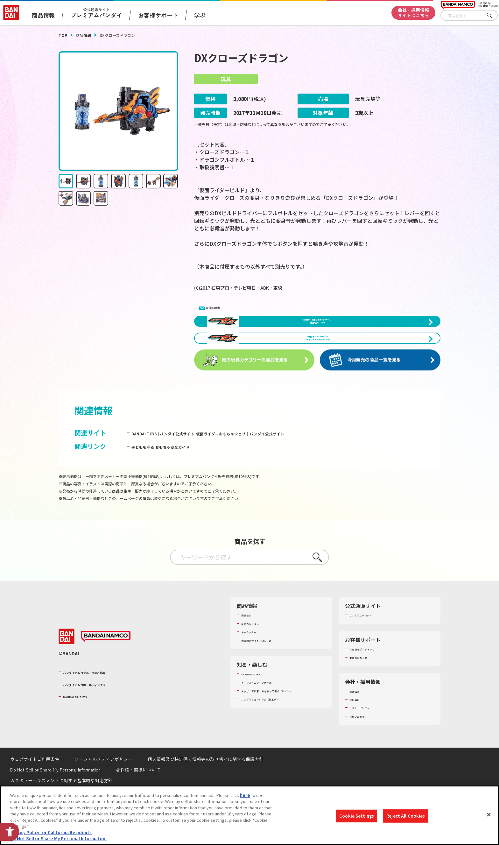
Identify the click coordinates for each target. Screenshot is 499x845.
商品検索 (249, 649)
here (245, 795)
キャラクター (253, 666)
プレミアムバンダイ (368, 649)
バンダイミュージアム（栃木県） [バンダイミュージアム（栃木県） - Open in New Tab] (272, 733)
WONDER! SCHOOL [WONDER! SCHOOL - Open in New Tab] (259, 708)
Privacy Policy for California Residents (51, 832)
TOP (63, 35)
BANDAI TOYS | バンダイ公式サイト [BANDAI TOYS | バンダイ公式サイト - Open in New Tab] (183, 467)
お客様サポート (158, 15)
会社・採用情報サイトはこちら (413, 12)
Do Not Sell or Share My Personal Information (58, 838)
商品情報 (83, 35)
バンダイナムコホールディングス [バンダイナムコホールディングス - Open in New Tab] (101, 718)
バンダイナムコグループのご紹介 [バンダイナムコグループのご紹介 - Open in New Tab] (101, 705)
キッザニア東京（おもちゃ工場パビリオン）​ (282, 725)
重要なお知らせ (363, 691)
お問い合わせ (361, 750)
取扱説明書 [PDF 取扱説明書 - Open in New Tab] (219, 307)
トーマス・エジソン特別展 (266, 716)
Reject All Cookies (405, 816)
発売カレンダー (255, 657)
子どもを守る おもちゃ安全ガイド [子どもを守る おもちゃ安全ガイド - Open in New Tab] (179, 480)
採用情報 (357, 733)
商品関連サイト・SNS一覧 (266, 674)
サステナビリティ (365, 742)
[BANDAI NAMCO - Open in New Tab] (105, 671)
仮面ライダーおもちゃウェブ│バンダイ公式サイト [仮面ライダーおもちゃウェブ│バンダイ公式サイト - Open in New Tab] (310, 467)
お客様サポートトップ (370, 683)
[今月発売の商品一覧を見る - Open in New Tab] (381, 394)
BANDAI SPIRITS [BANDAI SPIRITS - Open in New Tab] (82, 730)
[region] (249, 815)
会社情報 (357, 725)
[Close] (489, 814)
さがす (493, 15)
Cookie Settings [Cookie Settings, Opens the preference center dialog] (356, 816)
